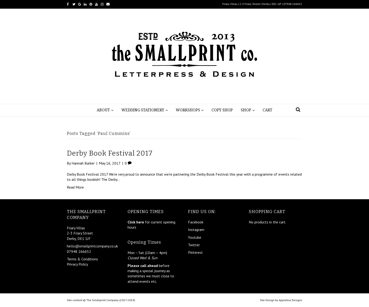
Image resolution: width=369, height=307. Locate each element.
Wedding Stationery (142, 110)
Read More (75, 187)
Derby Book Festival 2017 (109, 153)
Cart (267, 110)
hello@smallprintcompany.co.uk (92, 246)
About (103, 110)
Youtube (194, 237)
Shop (246, 110)
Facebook (195, 222)
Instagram (196, 229)
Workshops (188, 110)
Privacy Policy (77, 264)
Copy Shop (222, 110)
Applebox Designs (290, 300)
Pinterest (195, 252)
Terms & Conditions (82, 259)
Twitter (194, 244)
